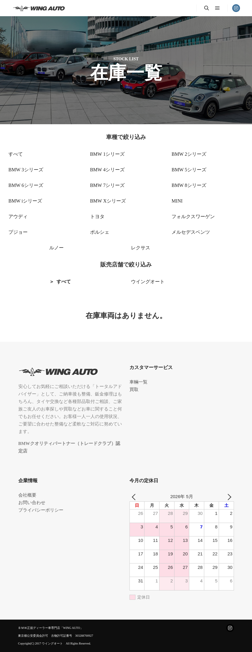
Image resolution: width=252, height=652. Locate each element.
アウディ (18, 216)
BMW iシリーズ (25, 200)
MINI (177, 200)
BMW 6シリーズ (25, 185)
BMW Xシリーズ (108, 200)
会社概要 (27, 495)
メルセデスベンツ (191, 232)
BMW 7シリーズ (107, 185)
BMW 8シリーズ (189, 185)
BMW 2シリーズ (189, 154)
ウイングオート (148, 281)
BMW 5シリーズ (189, 169)
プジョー (18, 232)
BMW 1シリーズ (107, 154)
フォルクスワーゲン (193, 216)
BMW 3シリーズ (25, 169)
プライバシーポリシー (40, 510)
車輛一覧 (138, 382)
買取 (133, 389)
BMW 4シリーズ (107, 169)
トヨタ (97, 216)
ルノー (56, 247)
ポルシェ (99, 232)
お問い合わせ (31, 502)
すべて (15, 154)
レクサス (140, 247)
